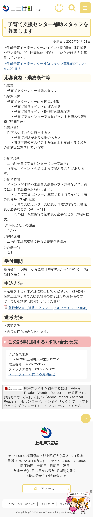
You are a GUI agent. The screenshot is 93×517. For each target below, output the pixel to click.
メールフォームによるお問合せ (31, 374)
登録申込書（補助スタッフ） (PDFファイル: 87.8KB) (47, 308)
